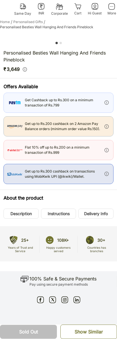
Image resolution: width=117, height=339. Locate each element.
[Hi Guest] (95, 9)
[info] (25, 69)
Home (6, 22)
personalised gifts (29, 22)
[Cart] (78, 9)
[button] (21, 214)
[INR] (41, 9)
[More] (111, 9)
